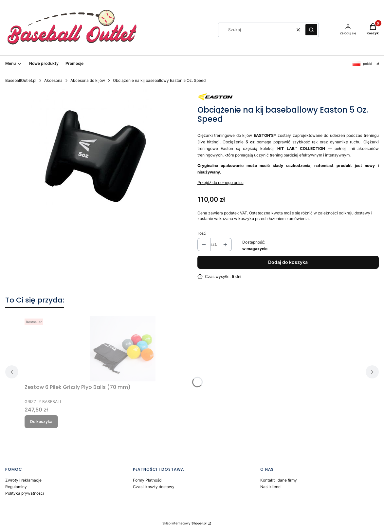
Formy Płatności (147, 480)
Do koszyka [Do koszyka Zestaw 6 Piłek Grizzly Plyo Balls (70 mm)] (41, 421)
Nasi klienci (271, 486)
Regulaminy (16, 486)
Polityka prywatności (24, 493)
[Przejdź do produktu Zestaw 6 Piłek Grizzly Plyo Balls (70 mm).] (123, 348)
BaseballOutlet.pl (20, 80)
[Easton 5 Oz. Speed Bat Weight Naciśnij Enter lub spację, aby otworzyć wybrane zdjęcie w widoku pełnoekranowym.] (96, 154)
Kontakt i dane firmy (278, 480)
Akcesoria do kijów (87, 80)
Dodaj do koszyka (288, 262)
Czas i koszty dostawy (153, 486)
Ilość (201, 233)
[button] (311, 29)
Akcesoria (53, 80)
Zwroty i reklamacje (23, 480)
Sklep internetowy (184, 523)
